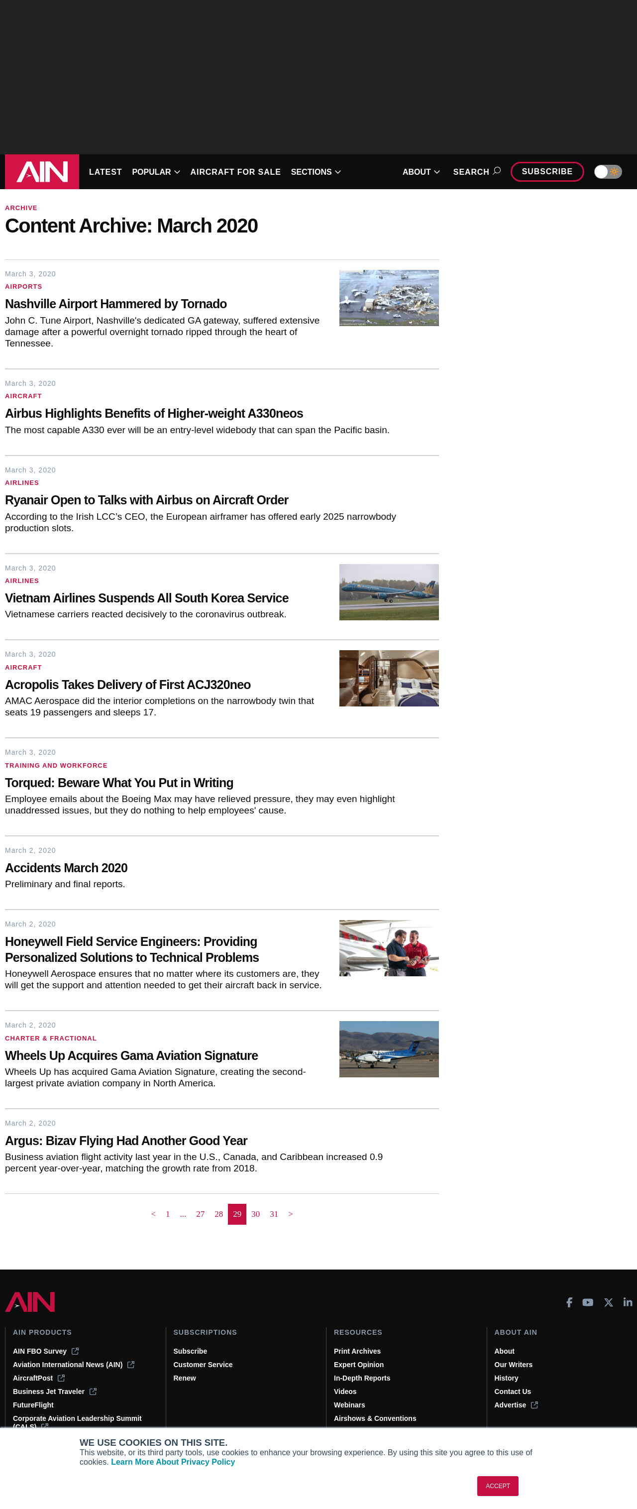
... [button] (183, 1214)
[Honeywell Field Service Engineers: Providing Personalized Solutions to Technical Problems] (164, 950)
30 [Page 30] (255, 1214)
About (505, 1351)
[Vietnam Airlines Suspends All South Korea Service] (164, 599)
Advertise (516, 1405)
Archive (21, 208)
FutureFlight (33, 1405)
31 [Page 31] (274, 1214)
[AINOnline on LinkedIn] (628, 1302)
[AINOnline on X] (609, 1302)
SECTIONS (316, 172)
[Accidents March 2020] (201, 869)
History (507, 1378)
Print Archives (357, 1351)
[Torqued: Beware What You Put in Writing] (201, 784)
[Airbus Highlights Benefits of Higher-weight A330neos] (201, 414)
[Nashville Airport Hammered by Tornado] (164, 305)
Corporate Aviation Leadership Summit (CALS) (77, 1422)
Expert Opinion (359, 1365)
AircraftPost (39, 1378)
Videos (345, 1391)
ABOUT (421, 172)
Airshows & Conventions (375, 1418)
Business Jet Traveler (55, 1391)
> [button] (290, 1214)
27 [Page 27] (200, 1214)
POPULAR (156, 172)
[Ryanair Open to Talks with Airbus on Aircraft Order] (201, 501)
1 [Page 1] (168, 1214)
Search (475, 172)
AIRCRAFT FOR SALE (236, 172)
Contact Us (513, 1391)
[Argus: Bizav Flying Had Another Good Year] (201, 1142)
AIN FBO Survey (46, 1351)
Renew (185, 1378)
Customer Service (203, 1365)
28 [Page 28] (218, 1214)
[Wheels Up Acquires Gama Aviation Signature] (164, 1056)
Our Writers (514, 1365)
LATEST (105, 172)
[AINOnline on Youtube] (588, 1302)
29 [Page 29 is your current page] (237, 1214)
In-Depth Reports (362, 1378)
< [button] (153, 1214)
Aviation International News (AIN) (73, 1365)
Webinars (349, 1405)
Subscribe (547, 171)
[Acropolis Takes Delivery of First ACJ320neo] (164, 686)
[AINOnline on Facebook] (569, 1302)
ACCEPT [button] (498, 1486)
